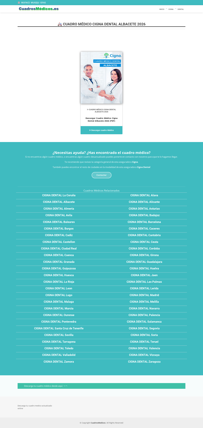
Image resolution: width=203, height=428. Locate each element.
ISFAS (43, 2)
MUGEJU (35, 2)
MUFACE (25, 2)
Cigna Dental (143, 167)
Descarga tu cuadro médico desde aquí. (46, 386)
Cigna (135, 162)
